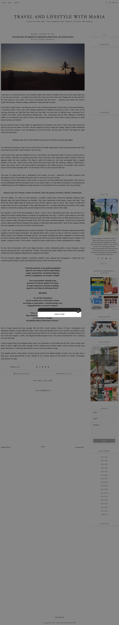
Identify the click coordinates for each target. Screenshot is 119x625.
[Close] (78, 311)
